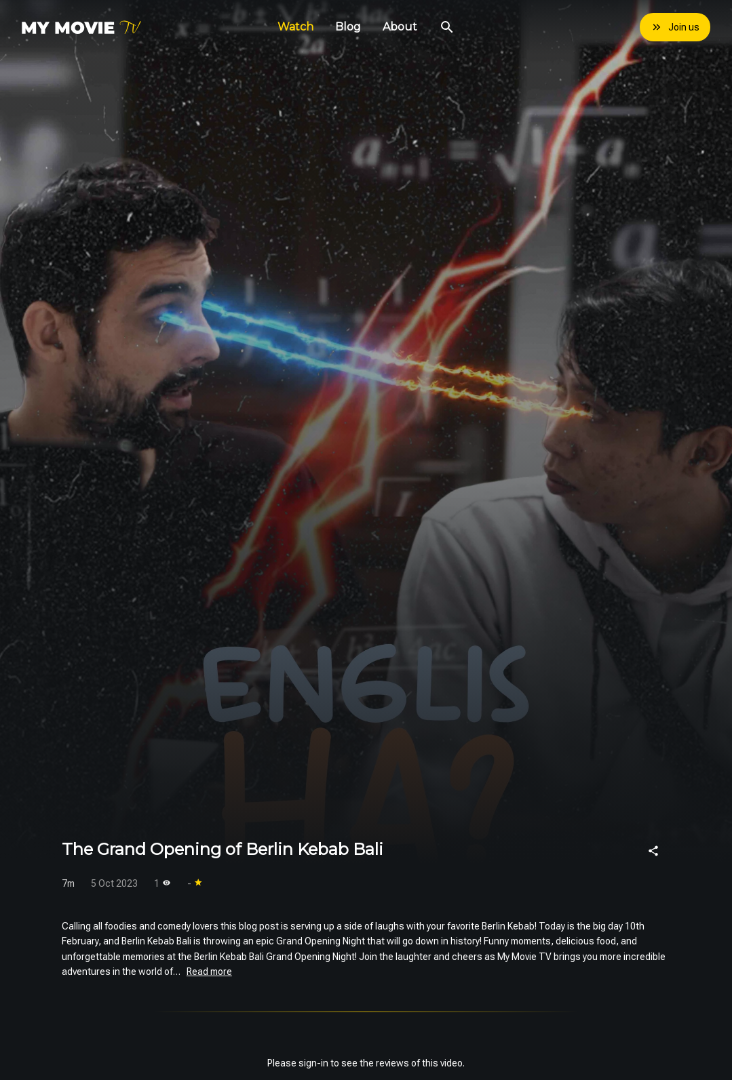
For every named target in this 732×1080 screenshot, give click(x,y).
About (400, 26)
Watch (295, 26)
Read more (209, 971)
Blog (348, 26)
